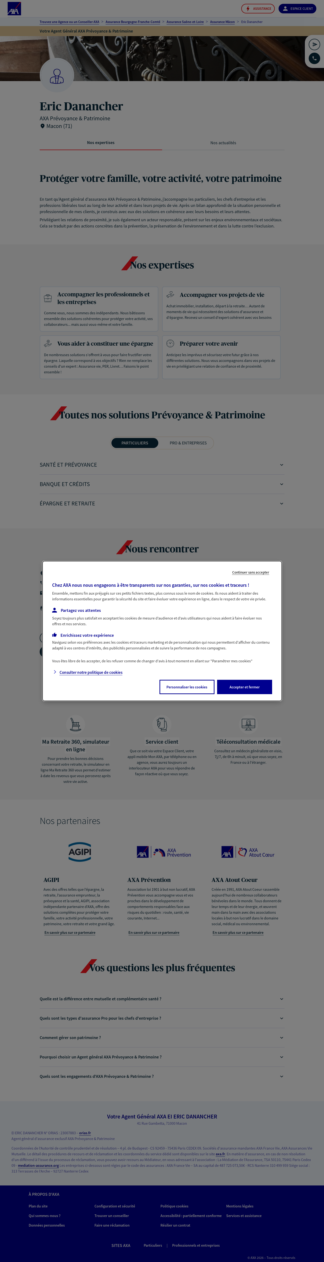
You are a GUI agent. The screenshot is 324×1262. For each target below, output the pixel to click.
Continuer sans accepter (250, 572)
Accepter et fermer (245, 687)
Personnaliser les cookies (186, 687)
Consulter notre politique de (91, 672)
